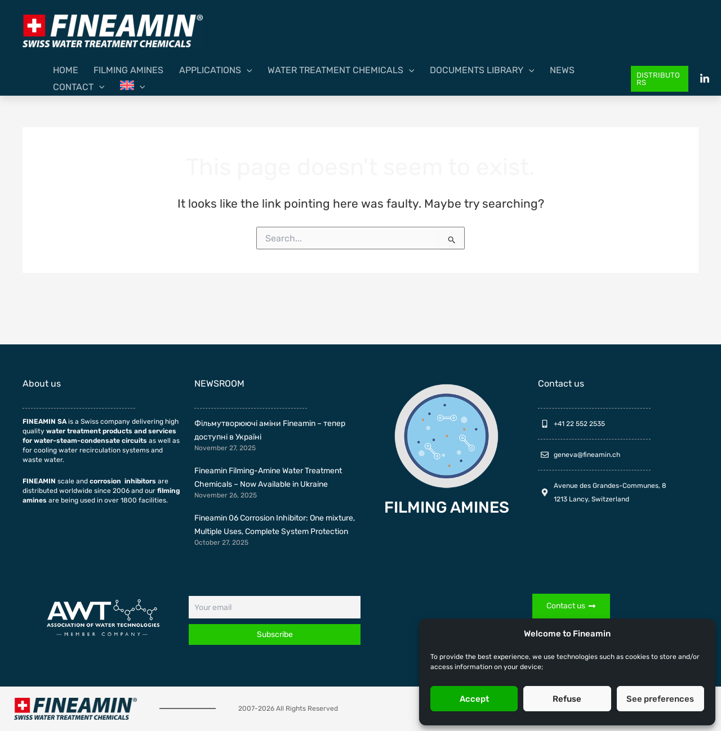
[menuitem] (597, 79)
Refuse (567, 699)
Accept (474, 699)
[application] (223, 78)
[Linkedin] (705, 79)
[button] (656, 79)
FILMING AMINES (446, 507)
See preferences (660, 699)
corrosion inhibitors (123, 481)
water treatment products (89, 431)
